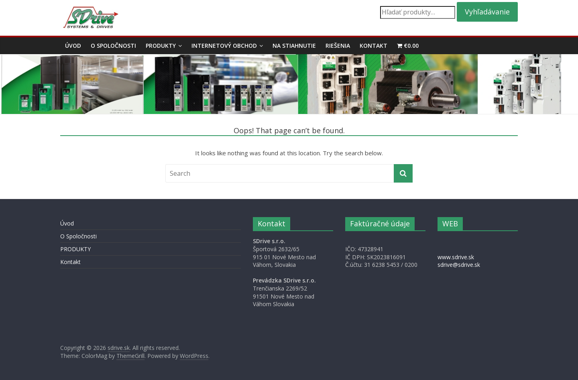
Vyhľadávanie (487, 11)
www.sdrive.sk (456, 257)
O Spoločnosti (113, 45)
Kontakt (373, 45)
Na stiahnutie (294, 45)
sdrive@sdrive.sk (459, 264)
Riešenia (338, 45)
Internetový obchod (224, 45)
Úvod (73, 45)
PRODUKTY (161, 45)
